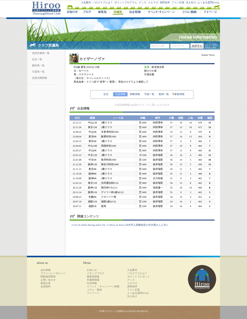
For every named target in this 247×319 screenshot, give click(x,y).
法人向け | (192, 2)
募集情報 (178, 94)
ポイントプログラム (125, 2)
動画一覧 (164, 94)
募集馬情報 (93, 276)
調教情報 (135, 94)
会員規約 (46, 286)
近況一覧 (37, 59)
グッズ (142, 2)
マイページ (209, 12)
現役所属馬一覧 (41, 53)
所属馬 (117, 12)
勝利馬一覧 (38, 65)
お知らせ (92, 270)
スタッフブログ (95, 273)
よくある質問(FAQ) (208, 2)
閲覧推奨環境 (48, 276)
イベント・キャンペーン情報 (103, 286)
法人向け (132, 296)
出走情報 (135, 12)
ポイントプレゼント (138, 276)
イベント (161, 12)
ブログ (87, 12)
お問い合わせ (48, 280)
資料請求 (165, 2)
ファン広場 (178, 2)
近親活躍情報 (39, 78)
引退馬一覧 (38, 71)
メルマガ (153, 2)
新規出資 (46, 283)
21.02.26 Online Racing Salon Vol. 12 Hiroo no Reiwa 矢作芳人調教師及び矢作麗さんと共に (119, 225)
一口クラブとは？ (103, 2)
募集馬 (102, 12)
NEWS (73, 12)
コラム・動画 (189, 12)
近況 (105, 94)
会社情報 (46, 270)
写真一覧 (149, 94)
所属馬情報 (93, 280)
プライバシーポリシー (53, 273)
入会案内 (86, 2)
